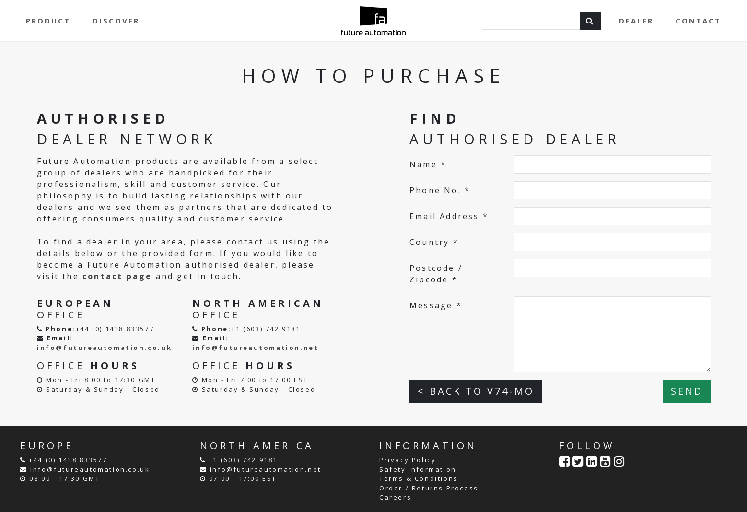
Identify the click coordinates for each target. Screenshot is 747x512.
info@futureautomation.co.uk (104, 347)
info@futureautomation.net (255, 347)
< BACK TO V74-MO (476, 390)
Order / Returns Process (429, 488)
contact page (117, 276)
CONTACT (698, 20)
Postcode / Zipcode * (436, 274)
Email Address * (449, 216)
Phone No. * (439, 190)
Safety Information (417, 469)
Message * (435, 305)
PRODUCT (48, 20)
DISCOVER (116, 20)
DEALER (636, 20)
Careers (395, 497)
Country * (434, 242)
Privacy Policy (407, 459)
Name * (427, 164)
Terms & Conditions (418, 478)
